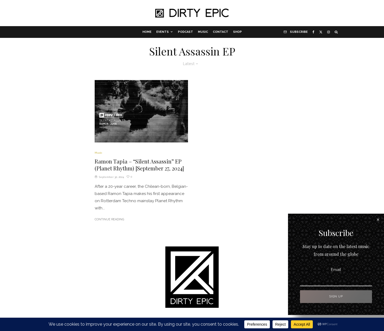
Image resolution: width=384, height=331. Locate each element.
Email (336, 269)
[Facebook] (313, 32)
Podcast (185, 32)
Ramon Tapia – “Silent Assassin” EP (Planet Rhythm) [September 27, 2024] (139, 165)
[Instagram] (328, 32)
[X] (321, 32)
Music (203, 32)
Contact (220, 32)
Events (162, 32)
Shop (237, 32)
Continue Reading (109, 219)
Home (146, 32)
